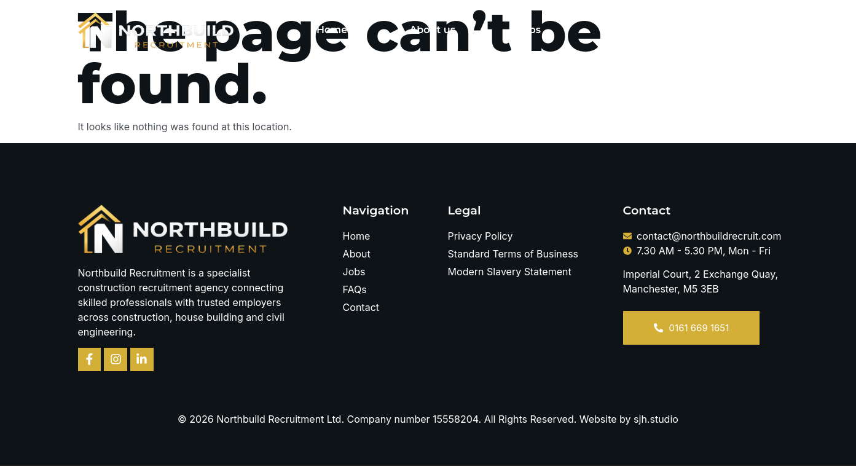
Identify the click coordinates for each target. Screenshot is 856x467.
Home (331, 30)
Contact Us (719, 30)
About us (432, 30)
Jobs (529, 30)
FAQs (616, 30)
